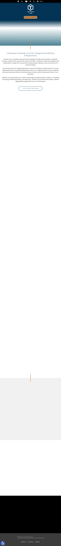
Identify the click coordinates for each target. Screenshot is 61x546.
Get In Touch (30, 17)
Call (22, 1)
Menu (41, 1)
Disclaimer (31, 542)
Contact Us (23, 542)
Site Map (37, 542)
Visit (30, 1)
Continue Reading (30, 88)
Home (18, 1)
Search (34, 1)
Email (26, 1)
